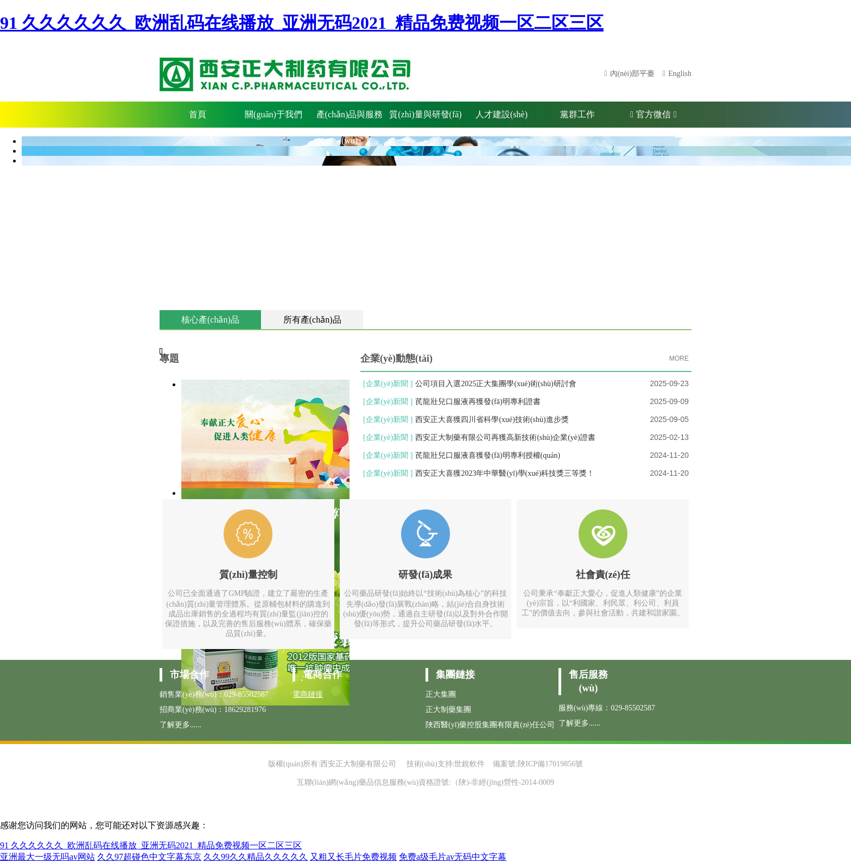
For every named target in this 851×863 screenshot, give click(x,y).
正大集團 (441, 694)
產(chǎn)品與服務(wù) (349, 119)
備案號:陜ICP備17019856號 (538, 764)
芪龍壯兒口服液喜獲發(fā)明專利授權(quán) (487, 455)
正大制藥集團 (448, 709)
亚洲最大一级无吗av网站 (47, 856)
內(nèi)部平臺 (632, 74)
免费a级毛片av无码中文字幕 (452, 856)
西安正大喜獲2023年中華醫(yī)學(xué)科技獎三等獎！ (504, 473)
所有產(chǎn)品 (312, 319)
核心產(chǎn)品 (210, 319)
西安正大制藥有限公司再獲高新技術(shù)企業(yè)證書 (505, 437)
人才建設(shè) (501, 114)
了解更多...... (180, 725)
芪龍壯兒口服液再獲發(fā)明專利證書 (477, 402)
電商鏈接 (308, 694)
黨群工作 (577, 114)
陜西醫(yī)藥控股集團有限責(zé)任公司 (490, 725)
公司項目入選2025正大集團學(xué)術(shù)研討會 (495, 384)
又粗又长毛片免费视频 (353, 856)
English (679, 74)
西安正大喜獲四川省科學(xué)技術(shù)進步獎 (491, 419)
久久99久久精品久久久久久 (256, 856)
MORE (679, 358)
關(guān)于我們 (273, 114)
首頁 (197, 114)
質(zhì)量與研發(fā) (425, 114)
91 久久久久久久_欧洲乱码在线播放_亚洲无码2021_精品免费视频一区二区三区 (302, 23)
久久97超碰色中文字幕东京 (149, 856)
